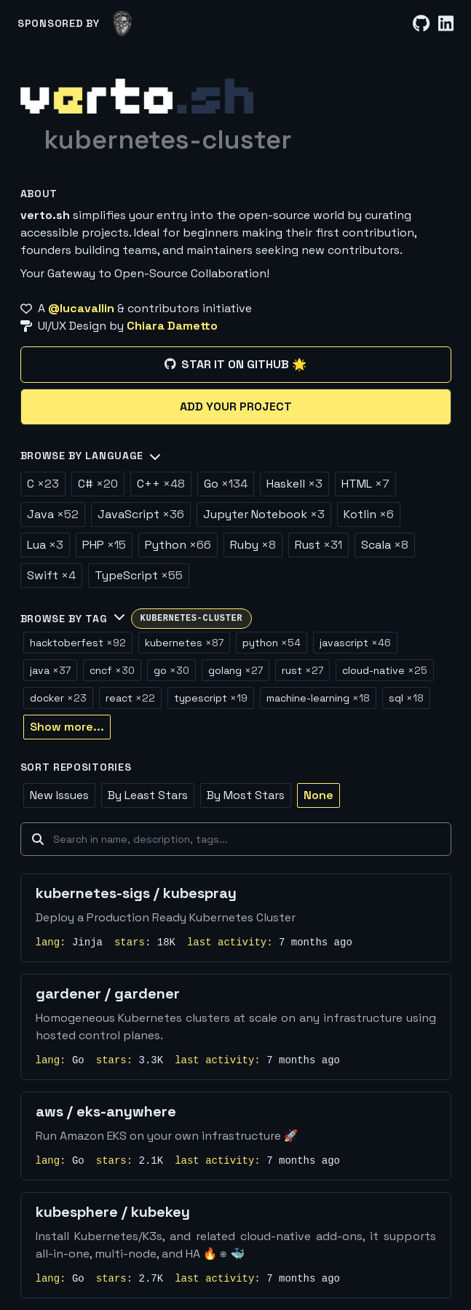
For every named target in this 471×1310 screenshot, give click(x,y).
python (271, 642)
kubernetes (184, 642)
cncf (112, 670)
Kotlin (369, 514)
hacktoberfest (78, 642)
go (171, 670)
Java (53, 514)
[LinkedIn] (446, 23)
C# (98, 483)
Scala (384, 544)
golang (235, 670)
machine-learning (318, 697)
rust (302, 670)
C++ (161, 483)
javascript (355, 642)
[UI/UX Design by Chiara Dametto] (235, 326)
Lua (45, 544)
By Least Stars (148, 795)
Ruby (253, 544)
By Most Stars (246, 795)
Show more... (67, 726)
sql (406, 697)
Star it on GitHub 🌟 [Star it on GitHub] (235, 364)
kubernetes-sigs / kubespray (136, 893)
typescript (211, 697)
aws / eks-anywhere (106, 1111)
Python (178, 544)
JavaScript (141, 514)
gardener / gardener (108, 993)
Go (226, 483)
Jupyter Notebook (264, 514)
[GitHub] (421, 23)
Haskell (294, 483)
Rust (318, 544)
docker (58, 697)
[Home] (136, 96)
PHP (104, 544)
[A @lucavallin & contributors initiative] (235, 308)
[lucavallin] (123, 23)
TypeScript (139, 575)
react (130, 697)
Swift (51, 575)
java (50, 670)
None (318, 795)
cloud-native (384, 670)
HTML (365, 483)
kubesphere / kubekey (113, 1211)
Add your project (236, 406)
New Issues (59, 795)
